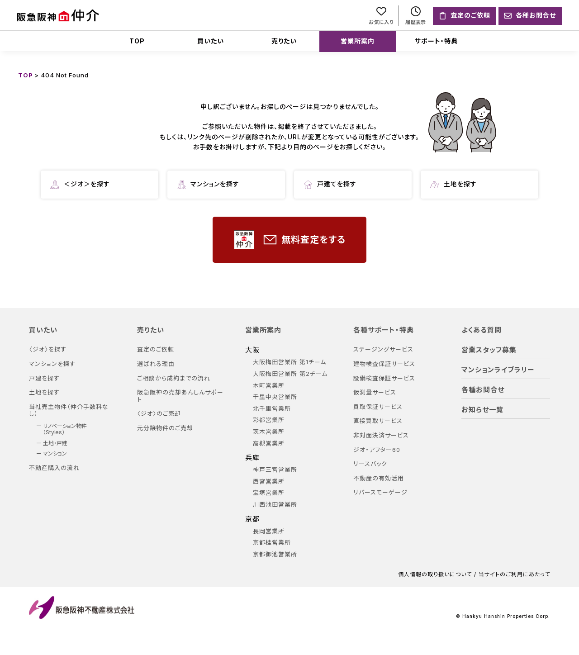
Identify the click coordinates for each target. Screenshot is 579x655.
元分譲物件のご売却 (165, 428)
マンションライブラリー (498, 370)
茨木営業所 (269, 431)
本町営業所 (269, 385)
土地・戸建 (55, 443)
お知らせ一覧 (482, 410)
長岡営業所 (269, 531)
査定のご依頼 (155, 349)
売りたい (284, 41)
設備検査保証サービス (384, 378)
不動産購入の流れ (54, 468)
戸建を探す (44, 378)
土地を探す (453, 184)
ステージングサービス (383, 349)
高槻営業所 (269, 443)
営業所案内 (358, 41)
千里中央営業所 (275, 397)
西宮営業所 (269, 481)
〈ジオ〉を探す (47, 349)
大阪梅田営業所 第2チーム (290, 373)
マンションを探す (208, 184)
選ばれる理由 (156, 364)
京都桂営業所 (272, 542)
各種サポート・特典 (383, 330)
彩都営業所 (269, 420)
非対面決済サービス (381, 435)
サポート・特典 (436, 41)
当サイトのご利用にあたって (514, 574)
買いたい (210, 41)
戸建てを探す (330, 184)
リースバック (370, 463)
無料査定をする (290, 240)
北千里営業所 (272, 408)
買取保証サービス (378, 406)
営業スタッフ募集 (489, 350)
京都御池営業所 (275, 554)
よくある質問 (481, 330)
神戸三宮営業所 (275, 469)
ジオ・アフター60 (376, 449)
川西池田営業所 (275, 504)
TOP (137, 41)
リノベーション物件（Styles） (65, 429)
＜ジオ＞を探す (80, 184)
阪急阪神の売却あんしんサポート (180, 396)
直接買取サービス (378, 421)
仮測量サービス (374, 392)
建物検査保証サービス (384, 364)
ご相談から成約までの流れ (173, 378)
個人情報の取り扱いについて (435, 574)
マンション (55, 454)
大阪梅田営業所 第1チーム (289, 362)
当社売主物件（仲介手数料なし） (69, 410)
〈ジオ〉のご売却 (159, 413)
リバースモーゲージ (380, 492)
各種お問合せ (482, 390)
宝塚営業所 (269, 492)
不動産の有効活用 (378, 478)
